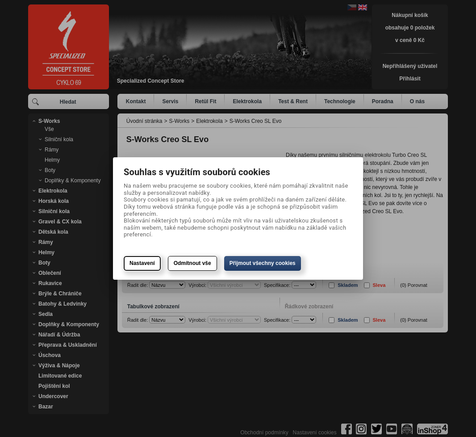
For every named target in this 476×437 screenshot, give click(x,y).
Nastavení (142, 263)
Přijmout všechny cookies (263, 263)
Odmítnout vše (192, 263)
